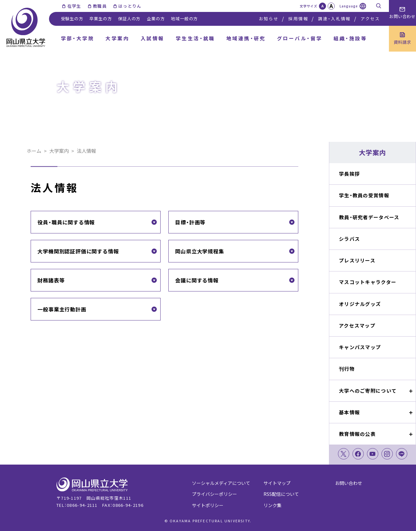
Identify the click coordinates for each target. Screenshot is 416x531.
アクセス (370, 18)
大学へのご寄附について (368, 390)
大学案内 (117, 38)
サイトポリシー (207, 505)
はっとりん (130, 6)
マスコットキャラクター (367, 282)
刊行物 (347, 368)
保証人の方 (129, 18)
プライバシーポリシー (214, 494)
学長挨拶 (349, 173)
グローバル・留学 (299, 38)
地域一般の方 (184, 18)
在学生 (74, 6)
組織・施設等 (350, 38)
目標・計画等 (190, 222)
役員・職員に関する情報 (66, 222)
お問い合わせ (348, 483)
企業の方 (155, 18)
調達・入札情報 (334, 18)
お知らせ (269, 18)
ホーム (34, 150)
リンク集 (272, 505)
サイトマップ (277, 483)
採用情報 (298, 18)
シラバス (349, 238)
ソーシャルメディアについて (221, 483)
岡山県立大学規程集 (199, 251)
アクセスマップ (357, 325)
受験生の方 (72, 18)
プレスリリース (357, 260)
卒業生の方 (100, 18)
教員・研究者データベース (369, 217)
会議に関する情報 (196, 280)
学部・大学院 (77, 38)
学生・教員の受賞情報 (364, 195)
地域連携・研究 (246, 38)
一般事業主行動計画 (61, 309)
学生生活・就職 (195, 38)
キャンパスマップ (360, 347)
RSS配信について (281, 494)
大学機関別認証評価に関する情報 (78, 251)
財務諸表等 (50, 280)
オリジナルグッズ (360, 303)
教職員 (100, 6)
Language (349, 6)
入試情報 (152, 38)
